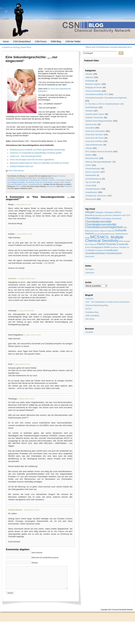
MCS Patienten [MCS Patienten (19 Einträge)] (91, 244)
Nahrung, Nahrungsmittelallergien (98, 162)
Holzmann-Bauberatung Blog (96, 305)
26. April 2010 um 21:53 (31, 510)
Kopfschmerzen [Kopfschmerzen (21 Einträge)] (121, 234)
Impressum (89, 273)
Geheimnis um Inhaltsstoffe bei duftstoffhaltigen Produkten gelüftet (36, 153)
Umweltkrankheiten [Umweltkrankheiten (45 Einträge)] (95, 253)
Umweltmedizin (91, 192)
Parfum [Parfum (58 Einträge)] (101, 244)
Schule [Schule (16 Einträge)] (87, 247)
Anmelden (89, 332)
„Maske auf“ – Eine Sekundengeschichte (25, 156)
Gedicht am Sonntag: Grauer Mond (17, 47)
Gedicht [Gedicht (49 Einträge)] (89, 233)
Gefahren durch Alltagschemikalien (98, 121)
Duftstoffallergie (34, 180)
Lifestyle (57, 182)
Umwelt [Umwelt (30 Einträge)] (90, 250)
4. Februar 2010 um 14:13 (25, 399)
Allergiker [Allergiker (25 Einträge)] (100, 212)
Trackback (68, 186)
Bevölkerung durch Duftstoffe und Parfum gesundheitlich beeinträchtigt (37, 150)
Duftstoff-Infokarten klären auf (21, 166)
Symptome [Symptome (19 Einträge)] (114, 247)
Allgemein (89, 77)
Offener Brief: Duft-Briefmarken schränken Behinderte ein (107, 47)
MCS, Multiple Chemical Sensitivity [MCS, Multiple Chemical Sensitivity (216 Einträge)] (104, 239)
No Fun (88, 309)
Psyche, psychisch (92, 172)
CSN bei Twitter (73, 41)
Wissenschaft (90, 199)
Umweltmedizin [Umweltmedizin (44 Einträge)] (114, 253)
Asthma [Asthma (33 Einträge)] (117, 212)
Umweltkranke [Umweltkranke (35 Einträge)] (111, 250)
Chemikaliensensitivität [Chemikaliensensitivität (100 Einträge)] (100, 224)
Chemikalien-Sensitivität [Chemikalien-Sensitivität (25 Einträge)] (111, 218)
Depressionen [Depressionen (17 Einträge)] (94, 231)
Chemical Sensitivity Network (122, 614)
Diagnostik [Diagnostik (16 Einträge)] (111, 231)
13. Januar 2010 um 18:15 (21, 364)
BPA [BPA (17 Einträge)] (124, 215)
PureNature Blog (91, 312)
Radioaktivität (90, 175)
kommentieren (51, 186)
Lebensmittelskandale (93, 145)
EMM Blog (56, 41)
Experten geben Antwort (94, 114)
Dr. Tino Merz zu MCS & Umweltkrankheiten (102, 104)
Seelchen (12, 278)
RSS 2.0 (19, 186)
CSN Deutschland (22, 41)
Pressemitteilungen (92, 169)
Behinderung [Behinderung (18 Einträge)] (100, 215)
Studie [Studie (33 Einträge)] (107, 247)
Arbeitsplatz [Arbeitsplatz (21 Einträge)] (108, 212)
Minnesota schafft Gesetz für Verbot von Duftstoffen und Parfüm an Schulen (39, 163)
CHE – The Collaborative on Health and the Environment (107, 302)
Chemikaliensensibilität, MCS (25, 178)
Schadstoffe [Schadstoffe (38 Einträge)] (122, 244)
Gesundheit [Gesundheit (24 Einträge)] (105, 234)
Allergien (55, 176)
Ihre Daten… (90, 269)
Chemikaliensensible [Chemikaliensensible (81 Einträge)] (98, 221)
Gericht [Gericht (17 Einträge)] (96, 234)
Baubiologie (90, 81)
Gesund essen (91, 124)
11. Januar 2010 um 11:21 (22, 204)
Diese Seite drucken (16, 171)
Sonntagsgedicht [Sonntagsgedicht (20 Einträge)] (96, 247)
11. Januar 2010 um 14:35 (23, 234)
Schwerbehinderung (93, 179)
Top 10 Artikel (90, 182)
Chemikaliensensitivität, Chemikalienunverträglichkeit (106, 98)
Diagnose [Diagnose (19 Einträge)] (103, 231)
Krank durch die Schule (94, 138)
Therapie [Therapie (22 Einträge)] (122, 247)
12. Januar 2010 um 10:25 (25, 311)
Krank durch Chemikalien (44, 182)
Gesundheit (30, 182)
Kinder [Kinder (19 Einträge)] (112, 234)
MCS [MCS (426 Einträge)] (95, 236)
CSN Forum (41, 41)
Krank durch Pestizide (94, 141)
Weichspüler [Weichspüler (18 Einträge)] (89, 256)
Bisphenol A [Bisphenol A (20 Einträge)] (117, 215)
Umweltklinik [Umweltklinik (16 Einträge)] (99, 250)
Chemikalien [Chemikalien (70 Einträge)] (92, 218)
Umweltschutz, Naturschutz (96, 196)
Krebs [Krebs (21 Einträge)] (87, 238)
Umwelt (88, 186)
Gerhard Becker (15, 510)
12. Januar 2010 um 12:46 (32, 335)
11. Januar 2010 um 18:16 (26, 278)
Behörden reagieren (93, 84)
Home (6, 41)
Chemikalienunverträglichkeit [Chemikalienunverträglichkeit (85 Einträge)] (104, 227)
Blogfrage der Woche (93, 87)
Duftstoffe (44, 180)
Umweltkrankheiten (35, 184)
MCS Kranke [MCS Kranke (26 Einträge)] (124, 241)
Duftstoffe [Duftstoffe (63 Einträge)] (121, 230)
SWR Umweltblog (92, 316)
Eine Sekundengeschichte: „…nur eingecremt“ (31, 59)
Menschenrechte (91, 158)
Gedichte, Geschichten (57, 180)
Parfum (25, 184)
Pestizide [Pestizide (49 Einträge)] (111, 244)
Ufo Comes (89, 319)
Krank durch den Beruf (94, 135)
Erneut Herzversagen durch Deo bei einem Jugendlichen (32, 160)
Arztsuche (89, 299)
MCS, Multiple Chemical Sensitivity (98, 152)
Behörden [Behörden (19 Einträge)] (108, 215)
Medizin (88, 155)
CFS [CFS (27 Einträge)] (128, 215)
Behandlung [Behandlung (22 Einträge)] (90, 215)
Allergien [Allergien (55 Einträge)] (90, 212)
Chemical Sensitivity (93, 91)
